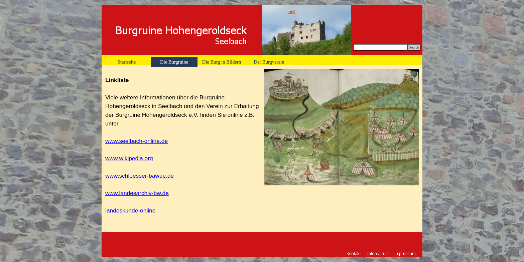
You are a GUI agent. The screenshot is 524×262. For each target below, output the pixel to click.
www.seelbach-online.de (136, 141)
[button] (405, 253)
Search (414, 47)
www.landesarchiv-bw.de (137, 193)
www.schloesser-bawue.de (139, 175)
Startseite (127, 62)
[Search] (380, 47)
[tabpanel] (182, 148)
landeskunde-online (130, 210)
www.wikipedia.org (129, 158)
